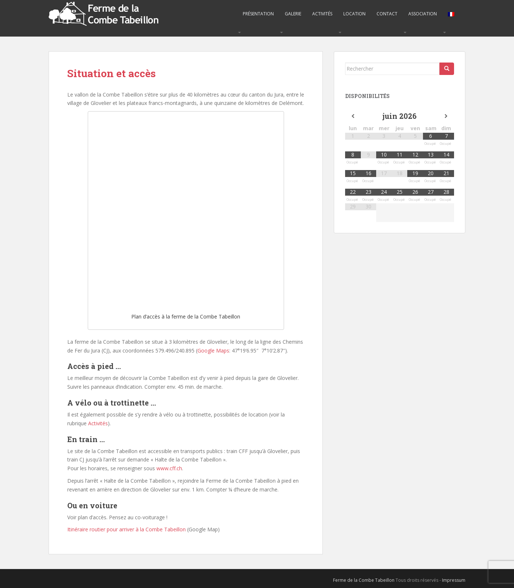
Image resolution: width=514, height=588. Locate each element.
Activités (322, 14)
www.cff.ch (169, 468)
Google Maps (213, 350)
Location (354, 14)
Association (422, 14)
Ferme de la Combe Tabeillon (363, 580)
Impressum (453, 580)
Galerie (293, 14)
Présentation (258, 14)
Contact (387, 14)
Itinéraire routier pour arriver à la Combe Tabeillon (126, 529)
